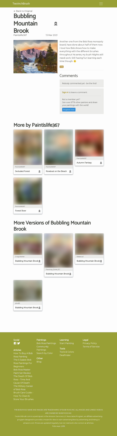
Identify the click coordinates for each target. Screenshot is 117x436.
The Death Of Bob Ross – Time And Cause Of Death (22, 379)
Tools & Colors (67, 352)
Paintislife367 (20, 35)
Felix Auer (56, 426)
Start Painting (67, 343)
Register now (68, 110)
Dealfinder (65, 355)
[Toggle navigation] (101, 3)
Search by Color (45, 353)
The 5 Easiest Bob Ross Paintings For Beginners (22, 363)
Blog (39, 362)
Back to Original (22, 11)
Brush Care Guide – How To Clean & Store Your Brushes (23, 395)
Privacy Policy (90, 343)
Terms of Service (91, 346)
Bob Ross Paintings (46, 343)
